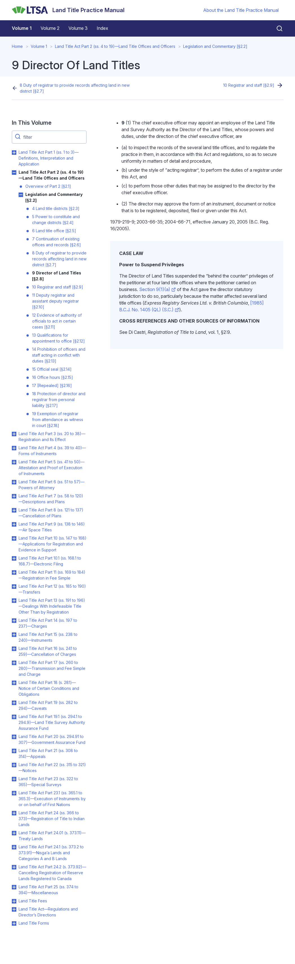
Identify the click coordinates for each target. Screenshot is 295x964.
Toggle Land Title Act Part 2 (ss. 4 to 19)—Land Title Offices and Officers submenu (14, 172)
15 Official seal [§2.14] (52, 369)
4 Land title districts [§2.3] (55, 208)
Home (17, 46)
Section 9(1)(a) (157, 289)
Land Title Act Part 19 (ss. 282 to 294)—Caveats (48, 705)
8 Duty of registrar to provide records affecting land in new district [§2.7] (75, 88)
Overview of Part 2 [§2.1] (48, 186)
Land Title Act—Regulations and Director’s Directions (48, 912)
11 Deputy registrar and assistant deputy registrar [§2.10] (55, 301)
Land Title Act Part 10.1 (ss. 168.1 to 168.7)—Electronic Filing (50, 561)
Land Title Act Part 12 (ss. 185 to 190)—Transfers (52, 589)
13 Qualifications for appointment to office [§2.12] (58, 338)
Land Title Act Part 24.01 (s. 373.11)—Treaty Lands (52, 835)
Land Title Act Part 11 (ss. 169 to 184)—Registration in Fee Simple (52, 575)
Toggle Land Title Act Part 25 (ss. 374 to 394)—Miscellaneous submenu (14, 887)
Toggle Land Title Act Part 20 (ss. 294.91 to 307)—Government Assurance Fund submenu (14, 737)
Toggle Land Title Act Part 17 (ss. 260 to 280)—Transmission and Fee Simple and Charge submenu (14, 663)
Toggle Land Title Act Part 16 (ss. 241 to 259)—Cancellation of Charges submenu (14, 649)
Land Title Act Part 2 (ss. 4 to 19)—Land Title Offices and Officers (115, 46)
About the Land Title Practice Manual (241, 10)
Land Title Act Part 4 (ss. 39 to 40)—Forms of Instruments (52, 450)
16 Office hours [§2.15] (52, 377)
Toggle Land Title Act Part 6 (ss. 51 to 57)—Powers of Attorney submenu (14, 482)
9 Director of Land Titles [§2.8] (56, 275)
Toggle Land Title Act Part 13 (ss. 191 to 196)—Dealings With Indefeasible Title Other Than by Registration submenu (14, 600)
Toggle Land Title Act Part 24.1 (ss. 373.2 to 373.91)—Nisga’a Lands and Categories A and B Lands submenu (14, 847)
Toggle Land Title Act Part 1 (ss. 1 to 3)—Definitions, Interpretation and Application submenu (14, 152)
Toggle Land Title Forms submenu (14, 923)
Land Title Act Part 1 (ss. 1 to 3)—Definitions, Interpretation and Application (49, 158)
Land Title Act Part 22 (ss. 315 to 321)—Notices (52, 767)
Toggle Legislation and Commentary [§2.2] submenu (21, 195)
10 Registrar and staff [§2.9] (248, 85)
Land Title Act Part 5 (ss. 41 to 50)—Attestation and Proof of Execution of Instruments (52, 467)
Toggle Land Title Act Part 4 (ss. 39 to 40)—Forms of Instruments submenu (14, 448)
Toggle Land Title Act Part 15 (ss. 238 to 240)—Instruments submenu (14, 634)
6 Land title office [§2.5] (54, 230)
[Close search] (276, 28)
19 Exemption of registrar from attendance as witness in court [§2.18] (57, 419)
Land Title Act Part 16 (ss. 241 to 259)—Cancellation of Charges (48, 651)
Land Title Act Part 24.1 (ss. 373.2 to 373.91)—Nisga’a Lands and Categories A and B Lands (51, 852)
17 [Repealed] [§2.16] (52, 385)
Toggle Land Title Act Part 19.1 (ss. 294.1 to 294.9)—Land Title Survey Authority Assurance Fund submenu (14, 717)
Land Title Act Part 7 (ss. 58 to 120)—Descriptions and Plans (51, 498)
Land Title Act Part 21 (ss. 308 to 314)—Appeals (48, 753)
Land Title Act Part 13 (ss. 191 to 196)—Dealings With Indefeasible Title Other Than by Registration (52, 606)
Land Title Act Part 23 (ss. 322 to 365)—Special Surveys (48, 781)
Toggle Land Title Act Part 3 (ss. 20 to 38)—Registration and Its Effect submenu (14, 434)
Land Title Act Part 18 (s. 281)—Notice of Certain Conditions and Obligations (49, 688)
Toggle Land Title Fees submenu (14, 901)
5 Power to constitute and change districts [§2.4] (56, 219)
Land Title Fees (33, 900)
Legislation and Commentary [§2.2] (215, 46)
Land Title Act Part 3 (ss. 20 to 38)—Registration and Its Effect (52, 436)
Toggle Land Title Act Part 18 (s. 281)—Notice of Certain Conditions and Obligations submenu (14, 683)
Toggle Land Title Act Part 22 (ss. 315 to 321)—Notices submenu (14, 765)
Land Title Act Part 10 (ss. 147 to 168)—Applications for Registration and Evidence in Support (52, 544)
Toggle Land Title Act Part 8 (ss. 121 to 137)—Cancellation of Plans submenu (14, 510)
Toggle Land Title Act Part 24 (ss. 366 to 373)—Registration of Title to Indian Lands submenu (14, 813)
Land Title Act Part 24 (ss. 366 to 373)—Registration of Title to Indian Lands (52, 818)
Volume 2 (50, 28)
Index (102, 28)
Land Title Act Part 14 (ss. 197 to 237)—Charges (48, 623)
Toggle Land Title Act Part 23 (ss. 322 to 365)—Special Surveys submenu (14, 779)
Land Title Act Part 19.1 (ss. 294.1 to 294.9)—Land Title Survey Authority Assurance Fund (52, 722)
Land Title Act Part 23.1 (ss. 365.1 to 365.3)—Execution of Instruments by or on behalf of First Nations (52, 798)
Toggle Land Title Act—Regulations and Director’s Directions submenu (14, 909)
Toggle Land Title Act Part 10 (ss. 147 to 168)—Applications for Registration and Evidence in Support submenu (14, 538)
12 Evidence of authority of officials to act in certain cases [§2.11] (57, 321)
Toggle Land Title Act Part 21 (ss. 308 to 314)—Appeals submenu (14, 751)
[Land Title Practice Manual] (68, 10)
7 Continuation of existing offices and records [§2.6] (56, 241)
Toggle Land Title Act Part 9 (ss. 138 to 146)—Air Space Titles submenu (14, 524)
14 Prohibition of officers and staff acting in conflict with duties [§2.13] (58, 355)
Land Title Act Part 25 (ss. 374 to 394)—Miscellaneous (48, 889)
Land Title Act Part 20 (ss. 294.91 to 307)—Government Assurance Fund (52, 739)
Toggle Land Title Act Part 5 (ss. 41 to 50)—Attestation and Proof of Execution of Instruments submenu (14, 462)
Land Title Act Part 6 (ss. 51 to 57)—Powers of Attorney (52, 484)
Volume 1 (22, 28)
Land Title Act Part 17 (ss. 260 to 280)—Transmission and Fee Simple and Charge (52, 668)
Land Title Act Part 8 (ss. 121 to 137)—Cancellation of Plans (51, 512)
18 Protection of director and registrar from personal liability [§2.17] (58, 399)
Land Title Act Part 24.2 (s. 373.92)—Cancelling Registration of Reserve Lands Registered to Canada (52, 872)
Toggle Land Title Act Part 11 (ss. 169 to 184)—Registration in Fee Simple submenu (14, 572)
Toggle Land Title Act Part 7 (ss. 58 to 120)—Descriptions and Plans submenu (14, 496)
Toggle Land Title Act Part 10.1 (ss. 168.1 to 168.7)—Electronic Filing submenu (14, 558)
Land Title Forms (34, 923)
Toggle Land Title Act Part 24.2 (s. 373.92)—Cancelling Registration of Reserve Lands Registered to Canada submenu (14, 867)
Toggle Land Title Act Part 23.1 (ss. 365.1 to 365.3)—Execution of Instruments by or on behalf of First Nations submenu (14, 793)
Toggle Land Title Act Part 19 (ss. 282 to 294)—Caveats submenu (14, 703)
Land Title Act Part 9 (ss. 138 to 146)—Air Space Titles (52, 527)
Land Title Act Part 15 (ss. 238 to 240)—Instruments (48, 637)
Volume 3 (78, 28)
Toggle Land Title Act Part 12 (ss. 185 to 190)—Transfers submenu (14, 586)
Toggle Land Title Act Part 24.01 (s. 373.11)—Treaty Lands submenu (14, 833)
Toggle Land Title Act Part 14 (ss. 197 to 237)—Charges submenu (14, 620)
